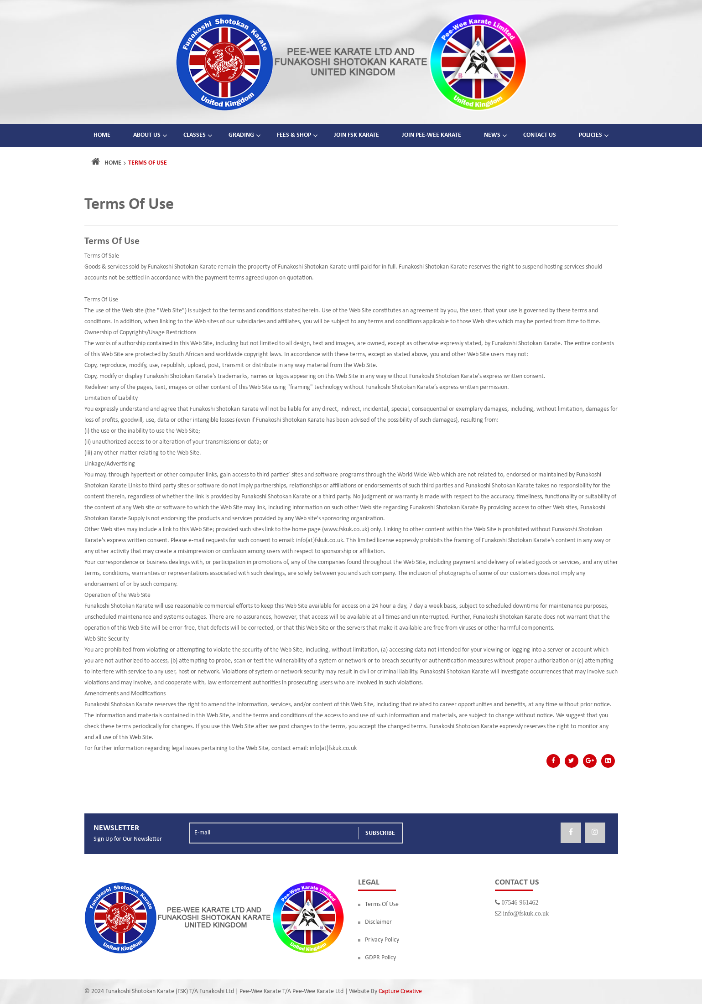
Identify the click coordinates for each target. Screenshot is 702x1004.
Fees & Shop (294, 135)
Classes (194, 135)
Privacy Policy (382, 940)
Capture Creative (400, 991)
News (492, 135)
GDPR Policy (380, 957)
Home (102, 135)
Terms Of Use (382, 904)
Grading (241, 135)
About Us (147, 135)
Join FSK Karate (356, 135)
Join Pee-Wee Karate (431, 135)
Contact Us (539, 135)
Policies (590, 135)
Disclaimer (378, 922)
